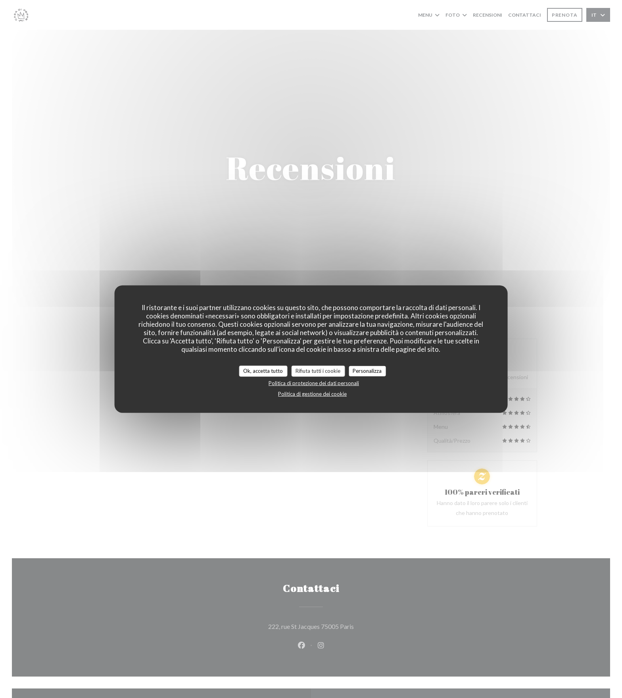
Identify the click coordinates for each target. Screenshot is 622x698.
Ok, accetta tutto (263, 371)
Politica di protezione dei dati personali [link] (314, 383)
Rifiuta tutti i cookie (318, 371)
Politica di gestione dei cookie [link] (312, 393)
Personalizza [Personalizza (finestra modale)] (367, 371)
